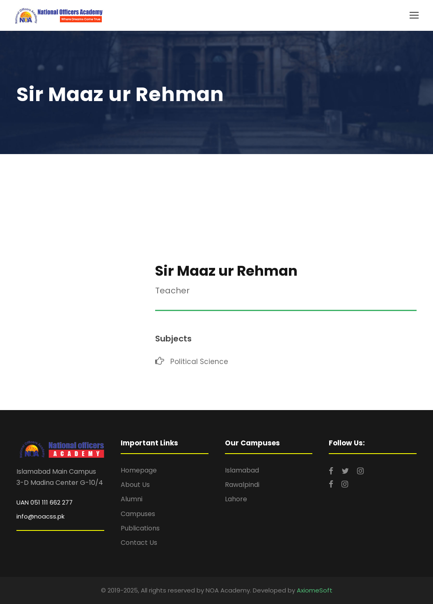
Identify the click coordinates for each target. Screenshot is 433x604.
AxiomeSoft (314, 590)
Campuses (138, 514)
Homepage (139, 470)
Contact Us (139, 542)
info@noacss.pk (40, 516)
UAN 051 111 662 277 (44, 502)
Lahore (236, 499)
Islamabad (242, 470)
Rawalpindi (242, 484)
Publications (140, 528)
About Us (135, 484)
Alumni (131, 499)
